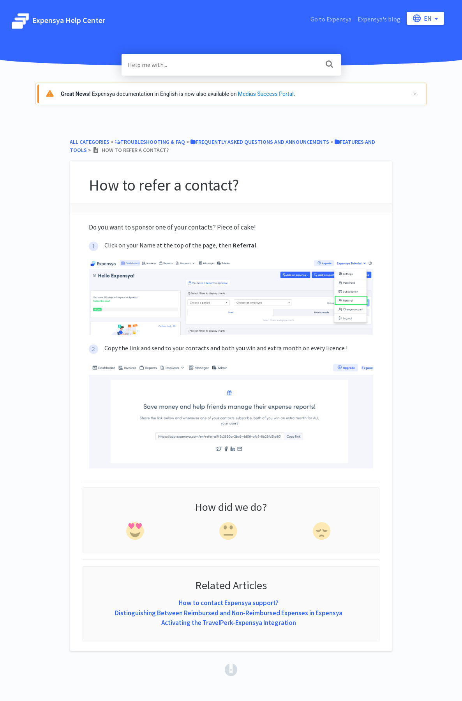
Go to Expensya (330, 19)
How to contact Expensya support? (229, 603)
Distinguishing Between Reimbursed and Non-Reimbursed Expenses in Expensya (228, 613)
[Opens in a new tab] (231, 669)
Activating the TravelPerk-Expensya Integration (228, 622)
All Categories (89, 141)
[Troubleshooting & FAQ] (150, 141)
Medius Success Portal (266, 94)
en (423, 18)
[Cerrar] (415, 94)
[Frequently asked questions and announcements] (259, 141)
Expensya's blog (379, 19)
